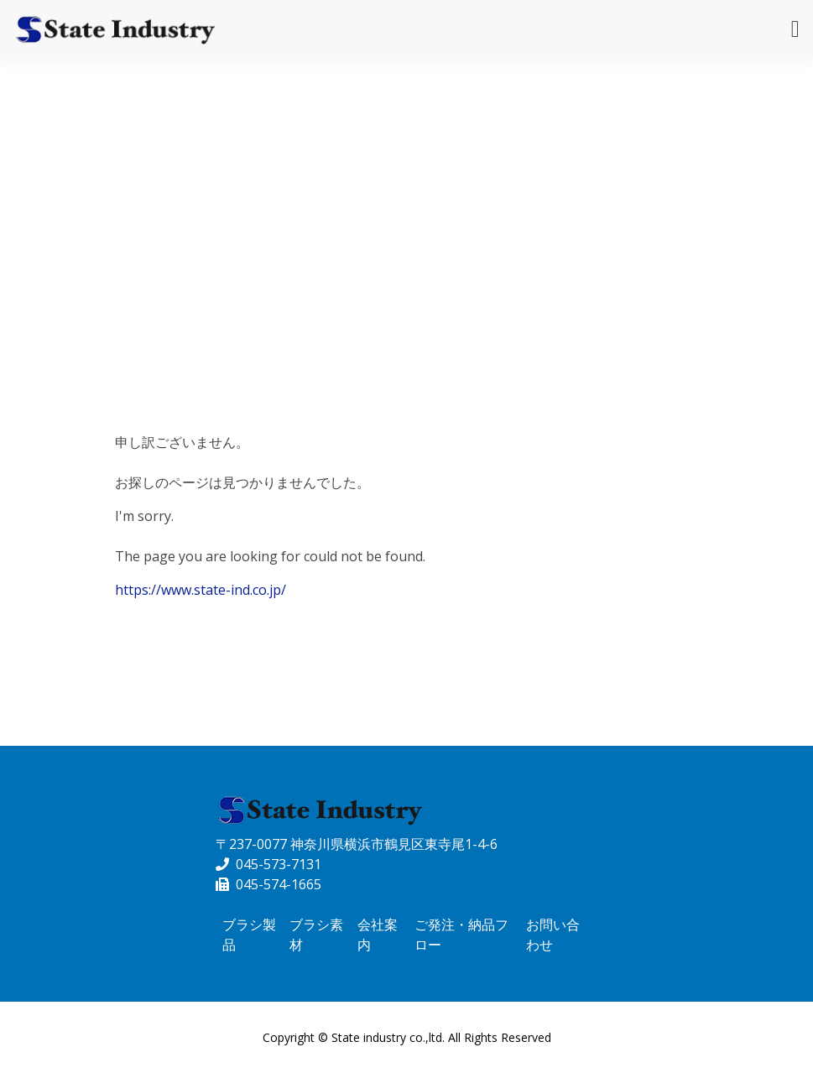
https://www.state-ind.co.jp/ (200, 590)
